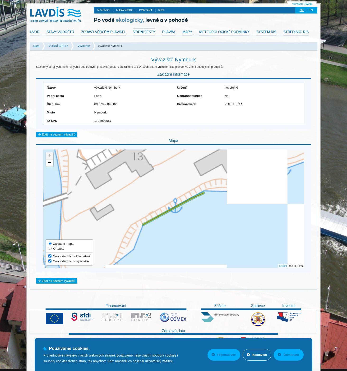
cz (302, 10)
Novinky (103, 10)
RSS (161, 10)
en (311, 10)
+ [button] (49, 155)
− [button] (49, 163)
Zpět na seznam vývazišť (56, 134)
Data (36, 46)
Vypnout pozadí (302, 4)
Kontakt (146, 10)
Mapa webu (124, 10)
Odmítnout (288, 355)
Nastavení (257, 355)
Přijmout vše (224, 355)
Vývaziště (84, 46)
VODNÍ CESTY (58, 46)
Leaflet (283, 266)
